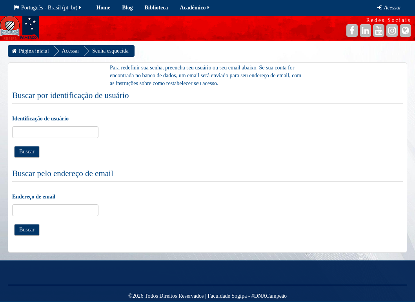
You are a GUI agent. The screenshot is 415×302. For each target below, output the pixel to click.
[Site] (405, 30)
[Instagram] (392, 30)
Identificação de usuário (40, 119)
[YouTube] (378, 30)
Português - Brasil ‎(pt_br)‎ (48, 8)
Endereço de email (33, 197)
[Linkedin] (365, 30)
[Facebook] (352, 30)
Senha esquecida (110, 51)
